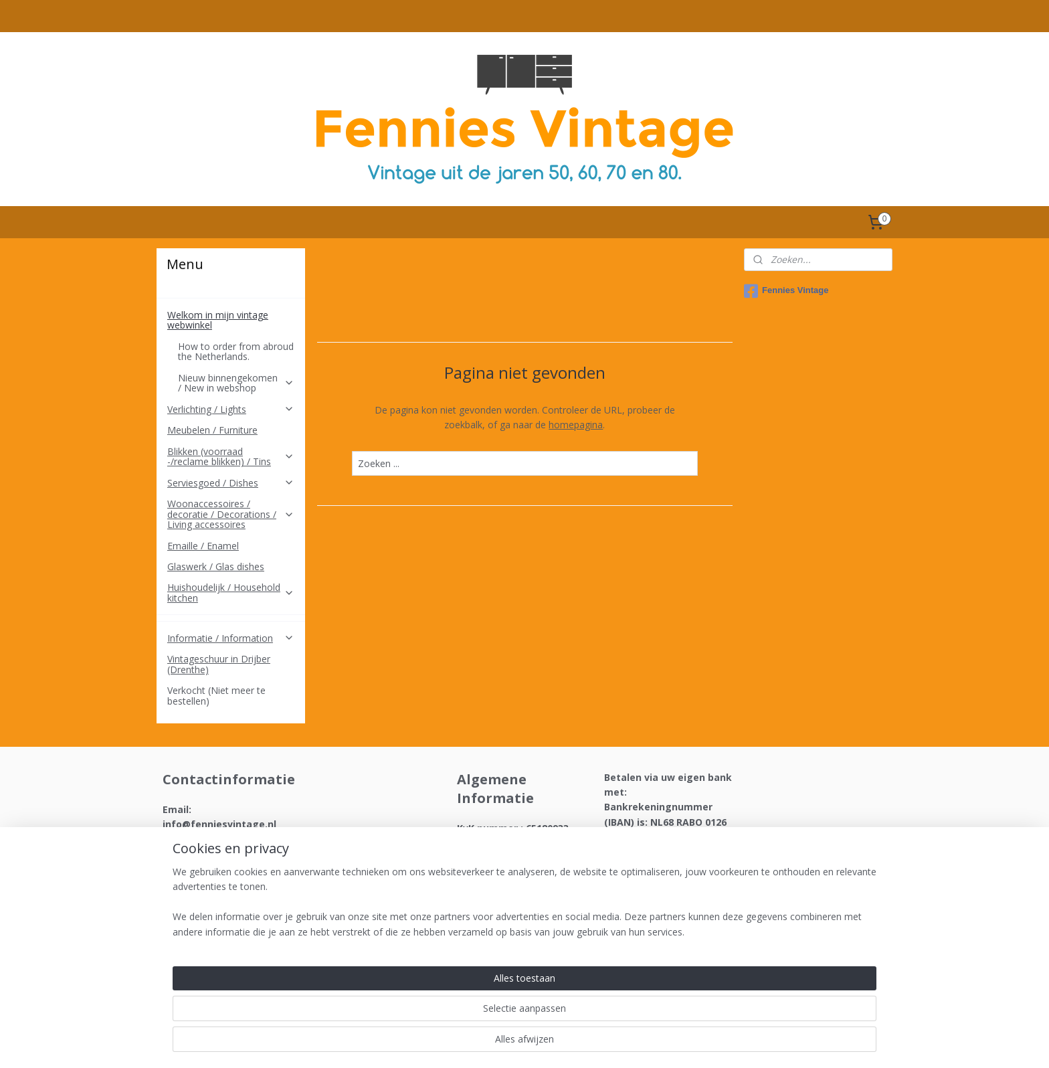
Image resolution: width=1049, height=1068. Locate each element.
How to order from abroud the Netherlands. (236, 351)
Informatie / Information (230, 638)
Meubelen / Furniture (212, 430)
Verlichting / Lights (230, 409)
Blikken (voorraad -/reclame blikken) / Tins (230, 456)
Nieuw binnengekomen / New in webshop (236, 382)
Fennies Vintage (786, 291)
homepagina (576, 424)
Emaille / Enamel (203, 545)
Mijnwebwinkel (673, 1044)
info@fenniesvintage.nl (219, 824)
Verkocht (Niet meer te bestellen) (216, 695)
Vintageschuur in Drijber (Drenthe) (218, 663)
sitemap (477, 1044)
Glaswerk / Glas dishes (215, 566)
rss (505, 1044)
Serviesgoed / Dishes (230, 482)
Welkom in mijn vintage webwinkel (230, 319)
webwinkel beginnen (556, 1044)
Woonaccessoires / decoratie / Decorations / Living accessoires (230, 514)
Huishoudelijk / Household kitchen (230, 592)
